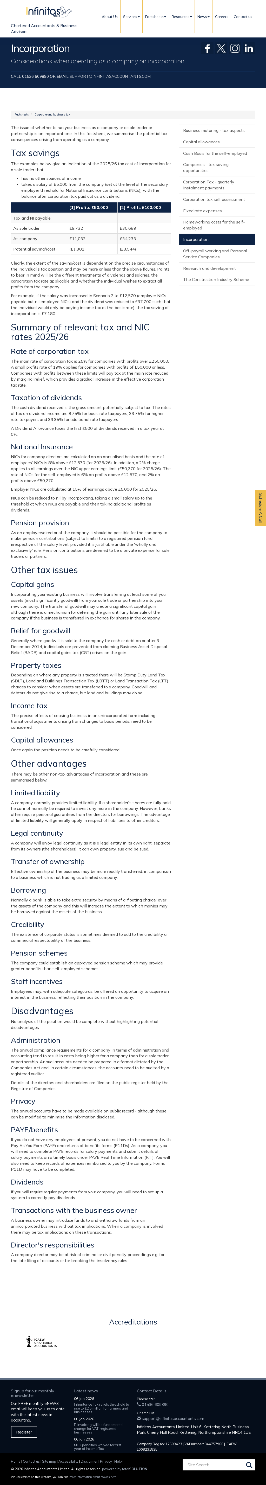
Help (118, 1461)
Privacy (106, 1461)
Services (131, 16)
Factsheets (155, 16)
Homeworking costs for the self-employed (214, 225)
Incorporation (196, 239)
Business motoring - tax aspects (214, 130)
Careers (221, 16)
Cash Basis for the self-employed (215, 153)
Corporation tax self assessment (214, 199)
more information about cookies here (92, 1477)
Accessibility (68, 1461)
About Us (110, 16)
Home (16, 1461)
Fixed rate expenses (202, 210)
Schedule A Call (260, 508)
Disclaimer (89, 1461)
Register (24, 1432)
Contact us (243, 16)
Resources (182, 16)
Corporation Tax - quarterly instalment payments (208, 184)
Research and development (209, 268)
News (203, 16)
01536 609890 (153, 1404)
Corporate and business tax (52, 114)
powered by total (124, 1469)
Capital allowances (201, 141)
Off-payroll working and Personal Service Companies (215, 253)
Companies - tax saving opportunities (206, 167)
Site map (49, 1461)
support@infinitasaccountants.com (110, 76)
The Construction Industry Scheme (216, 279)
